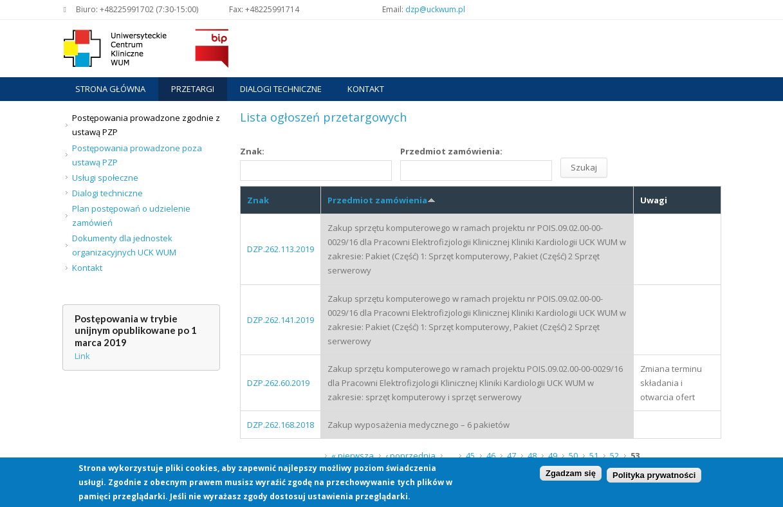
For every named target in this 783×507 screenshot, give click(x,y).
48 (532, 455)
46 (490, 455)
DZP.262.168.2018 (280, 424)
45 (470, 455)
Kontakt (365, 89)
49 (552, 455)
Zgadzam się (571, 475)
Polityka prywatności (654, 477)
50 (573, 455)
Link (82, 356)
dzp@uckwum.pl (435, 9)
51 (593, 455)
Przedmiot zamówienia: (451, 151)
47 (511, 455)
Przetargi (192, 89)
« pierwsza (352, 455)
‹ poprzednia (410, 455)
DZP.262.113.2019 (280, 249)
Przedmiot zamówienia (381, 200)
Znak (258, 200)
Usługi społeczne (105, 177)
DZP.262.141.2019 (280, 320)
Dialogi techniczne (281, 89)
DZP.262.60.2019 (278, 383)
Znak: (252, 151)
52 (614, 455)
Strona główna (110, 89)
